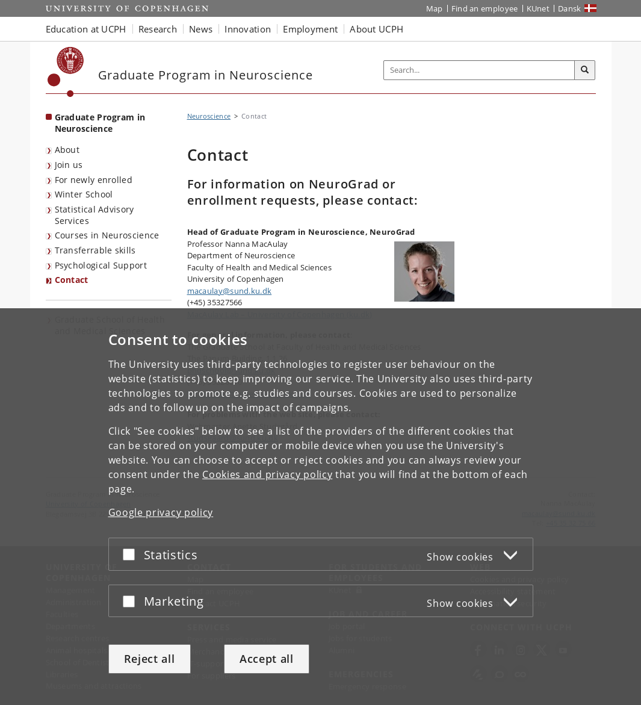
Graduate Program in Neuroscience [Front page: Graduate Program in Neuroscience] (100, 122)
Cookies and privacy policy (267, 474)
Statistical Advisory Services (94, 214)
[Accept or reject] (132, 554)
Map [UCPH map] (434, 8)
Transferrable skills (95, 250)
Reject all (149, 658)
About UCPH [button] (376, 29)
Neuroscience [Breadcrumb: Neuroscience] (209, 115)
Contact (71, 279)
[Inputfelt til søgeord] (479, 70)
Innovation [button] (248, 29)
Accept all (267, 658)
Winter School (84, 194)
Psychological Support (101, 265)
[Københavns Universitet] (66, 72)
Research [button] (157, 29)
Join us (69, 164)
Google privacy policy (161, 512)
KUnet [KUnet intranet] (538, 8)
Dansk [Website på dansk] (569, 8)
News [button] (200, 29)
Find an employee (484, 8)
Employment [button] (310, 29)
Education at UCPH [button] (86, 29)
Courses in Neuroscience (107, 235)
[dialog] (320, 506)
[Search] (585, 70)
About (67, 149)
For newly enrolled (93, 179)
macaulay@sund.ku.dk (229, 290)
